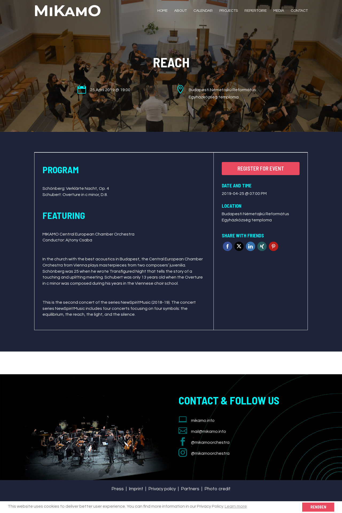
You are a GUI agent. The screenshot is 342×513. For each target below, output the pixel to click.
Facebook (227, 246)
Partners (190, 489)
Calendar (203, 11)
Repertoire (255, 11)
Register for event (261, 168)
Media (278, 11)
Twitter (239, 246)
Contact (299, 11)
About (180, 11)
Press (117, 489)
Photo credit (217, 489)
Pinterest (273, 246)
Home (162, 11)
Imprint (136, 489)
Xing (262, 246)
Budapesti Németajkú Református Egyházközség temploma (255, 217)
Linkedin (250, 246)
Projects (228, 11)
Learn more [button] (236, 506)
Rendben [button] (318, 507)
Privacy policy (162, 489)
